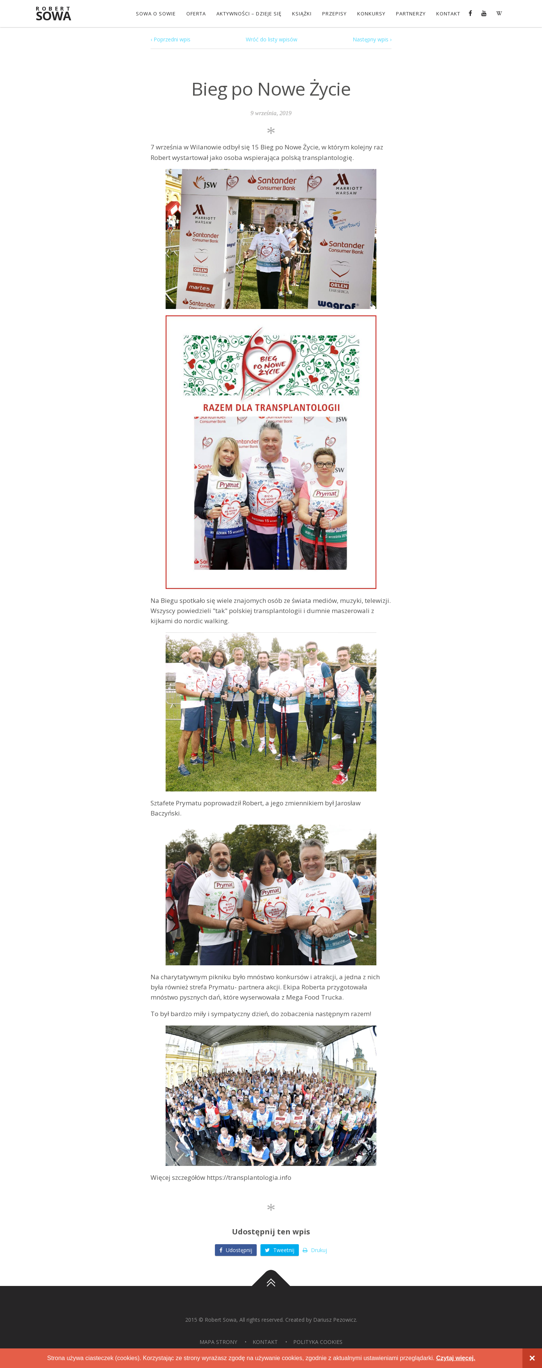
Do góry (271, 1286)
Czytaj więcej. (455, 1358)
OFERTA (196, 13)
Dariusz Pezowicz (334, 1319)
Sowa (58, 14)
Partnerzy (411, 13)
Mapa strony (218, 1341)
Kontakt (448, 13)
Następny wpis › (372, 39)
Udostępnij (235, 1250)
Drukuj (315, 1250)
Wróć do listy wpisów (271, 39)
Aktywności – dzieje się (249, 13)
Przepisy (334, 13)
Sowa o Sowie (156, 13)
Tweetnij (279, 1250)
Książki (302, 13)
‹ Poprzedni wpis (170, 39)
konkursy (371, 13)
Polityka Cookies (318, 1341)
